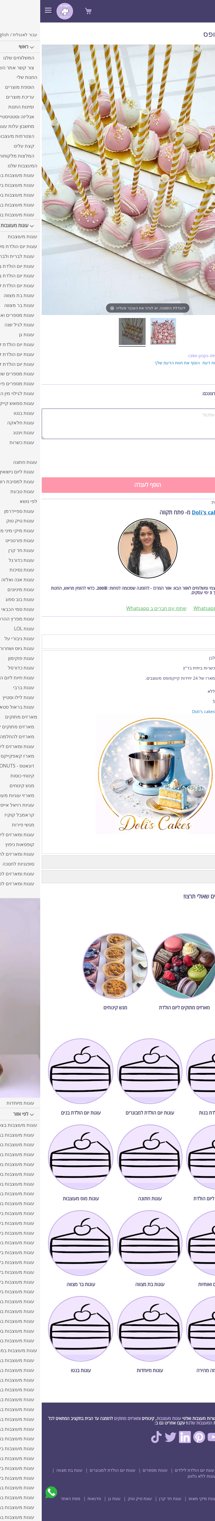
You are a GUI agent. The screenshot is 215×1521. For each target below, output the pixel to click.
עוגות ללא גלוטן (161, 1476)
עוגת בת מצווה (29, 1470)
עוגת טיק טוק (100, 1498)
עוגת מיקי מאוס (162, 1498)
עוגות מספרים (114, 1470)
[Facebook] (202, 1441)
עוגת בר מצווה (196, 1476)
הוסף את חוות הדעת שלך (137, 363)
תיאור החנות (195, 862)
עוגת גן (74, 1498)
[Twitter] (130, 1441)
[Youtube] (173, 1441)
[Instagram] (188, 1441)
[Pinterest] (159, 1441)
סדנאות (54, 1498)
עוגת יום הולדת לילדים (154, 1470)
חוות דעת (194, 876)
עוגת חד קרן (130, 1498)
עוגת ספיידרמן (196, 1498)
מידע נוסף (198, 641)
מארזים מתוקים (86, 1418)
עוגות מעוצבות (128, 1418)
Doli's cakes (167, 512)
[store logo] (24, 11)
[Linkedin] (145, 1441)
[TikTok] (116, 1441)
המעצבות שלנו (159, 1423)
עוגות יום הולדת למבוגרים (72, 1470)
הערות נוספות (201, 405)
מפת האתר (30, 1498)
